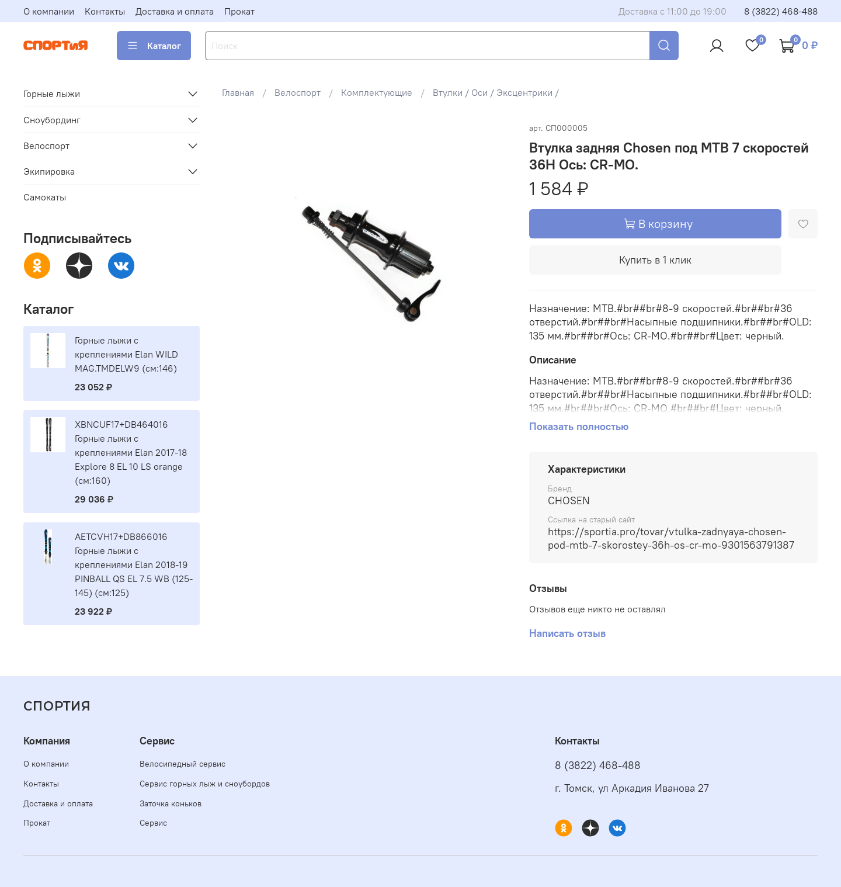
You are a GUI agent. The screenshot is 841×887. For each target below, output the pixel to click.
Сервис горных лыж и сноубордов (205, 783)
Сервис (153, 822)
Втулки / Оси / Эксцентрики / (496, 92)
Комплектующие (376, 92)
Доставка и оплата (174, 11)
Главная (238, 92)
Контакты (105, 11)
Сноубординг (52, 120)
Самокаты (44, 197)
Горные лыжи (51, 93)
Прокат (239, 11)
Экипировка (49, 171)
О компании (48, 11)
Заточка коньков (170, 803)
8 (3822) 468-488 (781, 11)
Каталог (154, 45)
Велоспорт (297, 92)
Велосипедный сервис (182, 763)
